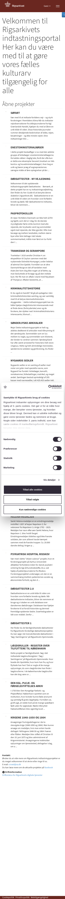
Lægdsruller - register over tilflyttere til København (30, 647)
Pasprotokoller (22, 213)
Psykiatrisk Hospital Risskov (30, 554)
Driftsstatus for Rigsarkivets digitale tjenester (22, 775)
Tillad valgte (32, 499)
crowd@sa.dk (15, 764)
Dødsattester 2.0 (22, 589)
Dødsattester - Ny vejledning (30, 179)
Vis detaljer (49, 480)
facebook (49, 767)
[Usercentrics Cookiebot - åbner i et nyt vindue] (48, 387)
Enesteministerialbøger (27, 147)
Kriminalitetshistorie (25, 288)
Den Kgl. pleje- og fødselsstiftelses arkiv (27, 684)
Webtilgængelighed (39, 897)
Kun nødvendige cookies (32, 509)
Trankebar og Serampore (28, 251)
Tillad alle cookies (32, 489)
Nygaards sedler (22, 360)
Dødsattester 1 (21, 623)
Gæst (46, 6)
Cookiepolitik (8, 897)
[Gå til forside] (16, 6)
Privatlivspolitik (22, 897)
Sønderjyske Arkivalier (27, 323)
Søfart (15, 113)
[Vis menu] (57, 6)
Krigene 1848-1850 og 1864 (28, 718)
